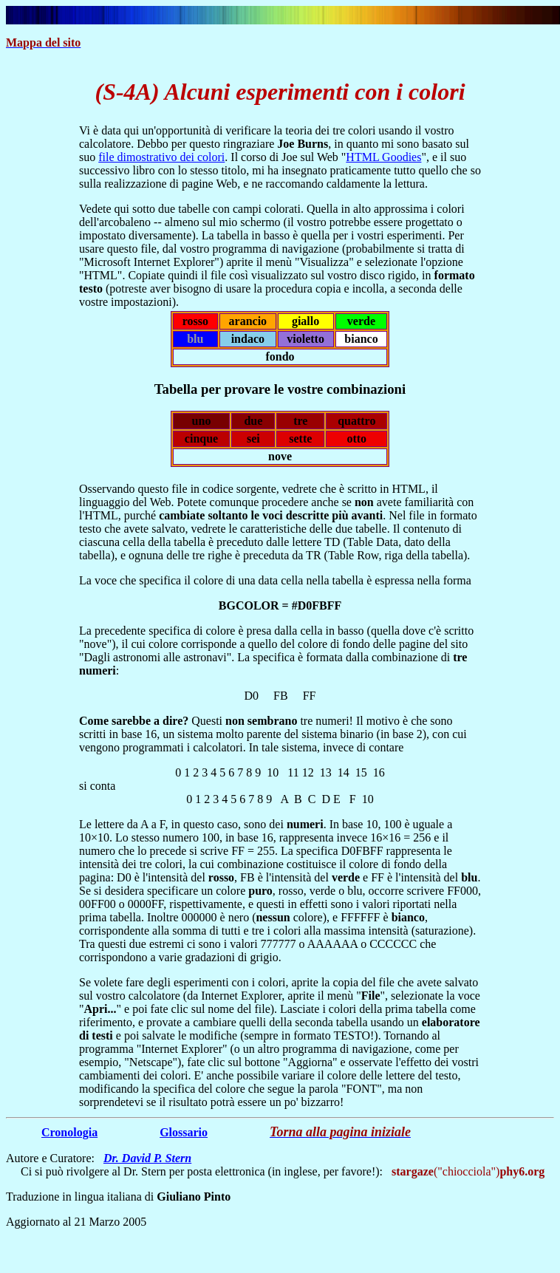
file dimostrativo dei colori (161, 157)
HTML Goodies (383, 157)
